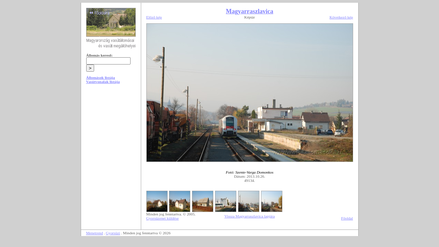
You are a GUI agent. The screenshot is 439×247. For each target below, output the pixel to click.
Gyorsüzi (113, 233)
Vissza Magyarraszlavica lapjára (249, 216)
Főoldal (347, 218)
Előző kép (154, 17)
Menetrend (94, 233)
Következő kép (341, 17)
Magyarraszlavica (249, 11)
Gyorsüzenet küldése (162, 218)
